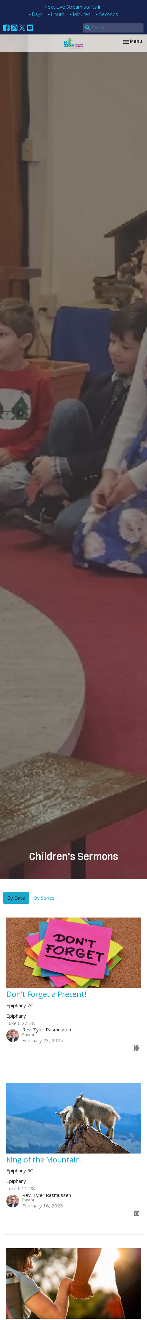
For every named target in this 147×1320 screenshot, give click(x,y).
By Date (16, 898)
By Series (44, 898)
